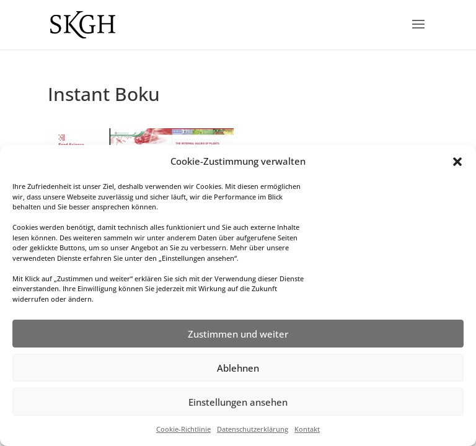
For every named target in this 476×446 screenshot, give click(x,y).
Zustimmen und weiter (238, 334)
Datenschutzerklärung (252, 429)
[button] (457, 161)
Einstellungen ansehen (238, 402)
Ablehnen (238, 368)
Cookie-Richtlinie (183, 429)
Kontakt (307, 429)
